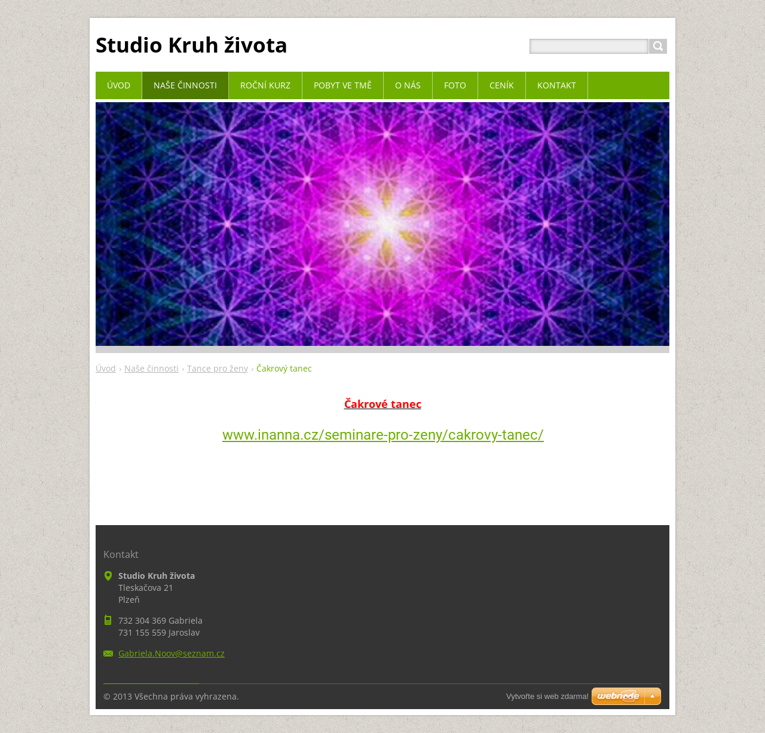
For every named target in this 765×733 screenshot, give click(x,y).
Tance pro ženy (217, 368)
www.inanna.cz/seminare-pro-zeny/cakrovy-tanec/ (383, 435)
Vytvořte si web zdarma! (547, 696)
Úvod (106, 368)
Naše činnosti (151, 368)
